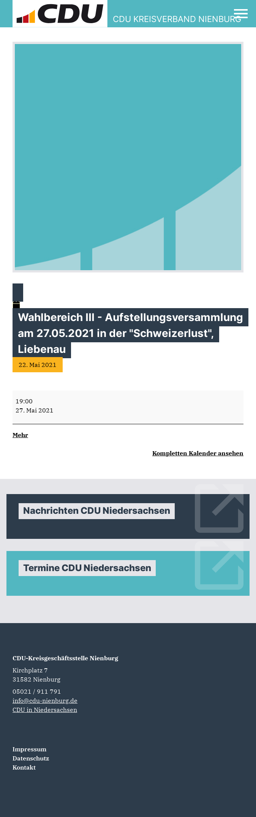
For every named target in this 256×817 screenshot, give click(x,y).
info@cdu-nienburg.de (45, 700)
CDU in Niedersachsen (45, 709)
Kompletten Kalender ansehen (197, 453)
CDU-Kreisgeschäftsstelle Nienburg (65, 658)
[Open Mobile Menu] (241, 14)
